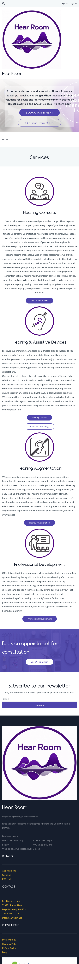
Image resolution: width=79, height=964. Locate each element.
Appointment (9, 827)
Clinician (6, 832)
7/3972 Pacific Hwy (12, 862)
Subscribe (39, 662)
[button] (3, 3)
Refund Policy (9, 905)
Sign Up (74, 3)
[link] (39, 685)
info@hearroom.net (12, 875)
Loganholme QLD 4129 (14, 866)
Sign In (64, 3)
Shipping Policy (10, 901)
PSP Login (7, 836)
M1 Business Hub (11, 858)
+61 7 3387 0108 (10, 870)
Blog (4, 909)
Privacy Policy (9, 896)
